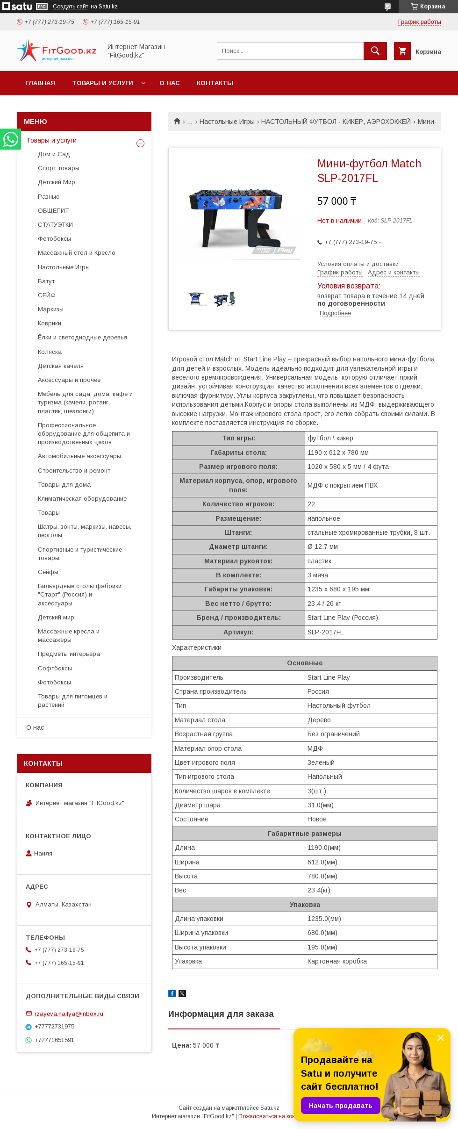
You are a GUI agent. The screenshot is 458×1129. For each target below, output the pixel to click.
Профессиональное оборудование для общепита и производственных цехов (84, 434)
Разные (48, 196)
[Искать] (375, 51)
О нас (169, 82)
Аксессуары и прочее (69, 379)
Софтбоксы (55, 668)
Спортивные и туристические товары (80, 553)
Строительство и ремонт (74, 470)
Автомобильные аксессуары (79, 456)
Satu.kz (269, 1108)
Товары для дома (64, 484)
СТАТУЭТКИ (55, 224)
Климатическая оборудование (82, 498)
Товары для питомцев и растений (72, 700)
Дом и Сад (54, 154)
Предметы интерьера (69, 653)
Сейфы (48, 571)
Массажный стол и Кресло (76, 252)
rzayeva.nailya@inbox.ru (69, 1013)
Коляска (50, 351)
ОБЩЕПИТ (53, 210)
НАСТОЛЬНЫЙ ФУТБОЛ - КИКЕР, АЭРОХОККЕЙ (336, 121)
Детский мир (56, 617)
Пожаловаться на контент (272, 1116)
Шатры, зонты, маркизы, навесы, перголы (84, 531)
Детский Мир (56, 182)
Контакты (215, 82)
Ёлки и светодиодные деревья (82, 337)
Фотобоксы (54, 238)
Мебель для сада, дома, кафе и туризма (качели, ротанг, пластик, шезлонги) (85, 402)
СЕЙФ (47, 295)
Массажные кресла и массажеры (69, 635)
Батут (46, 281)
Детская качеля (61, 365)
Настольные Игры (227, 121)
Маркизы (51, 309)
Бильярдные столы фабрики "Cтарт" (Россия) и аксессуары (80, 594)
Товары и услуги (102, 82)
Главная (40, 82)
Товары (49, 512)
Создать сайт (70, 6)
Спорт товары (58, 168)
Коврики (49, 323)
